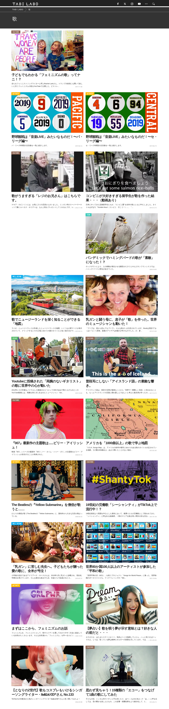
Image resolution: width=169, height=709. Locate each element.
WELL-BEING (17, 277)
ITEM (88, 216)
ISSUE (15, 339)
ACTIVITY (16, 95)
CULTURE (16, 33)
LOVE (88, 586)
